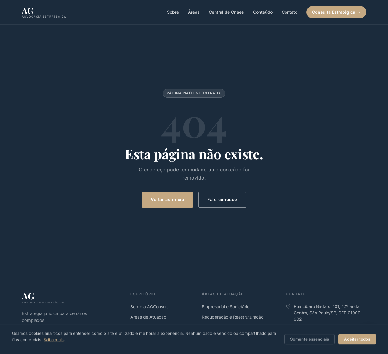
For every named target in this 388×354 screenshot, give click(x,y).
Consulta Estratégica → (336, 12)
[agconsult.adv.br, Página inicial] (44, 12)
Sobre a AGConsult (149, 306)
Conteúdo (263, 12)
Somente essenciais (309, 339)
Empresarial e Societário (225, 306)
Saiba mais (54, 339)
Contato (289, 12)
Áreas (194, 12)
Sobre (173, 12)
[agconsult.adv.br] (71, 297)
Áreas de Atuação (148, 316)
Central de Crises (226, 12)
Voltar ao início (167, 199)
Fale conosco (222, 199)
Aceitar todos (357, 339)
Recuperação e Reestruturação (232, 316)
